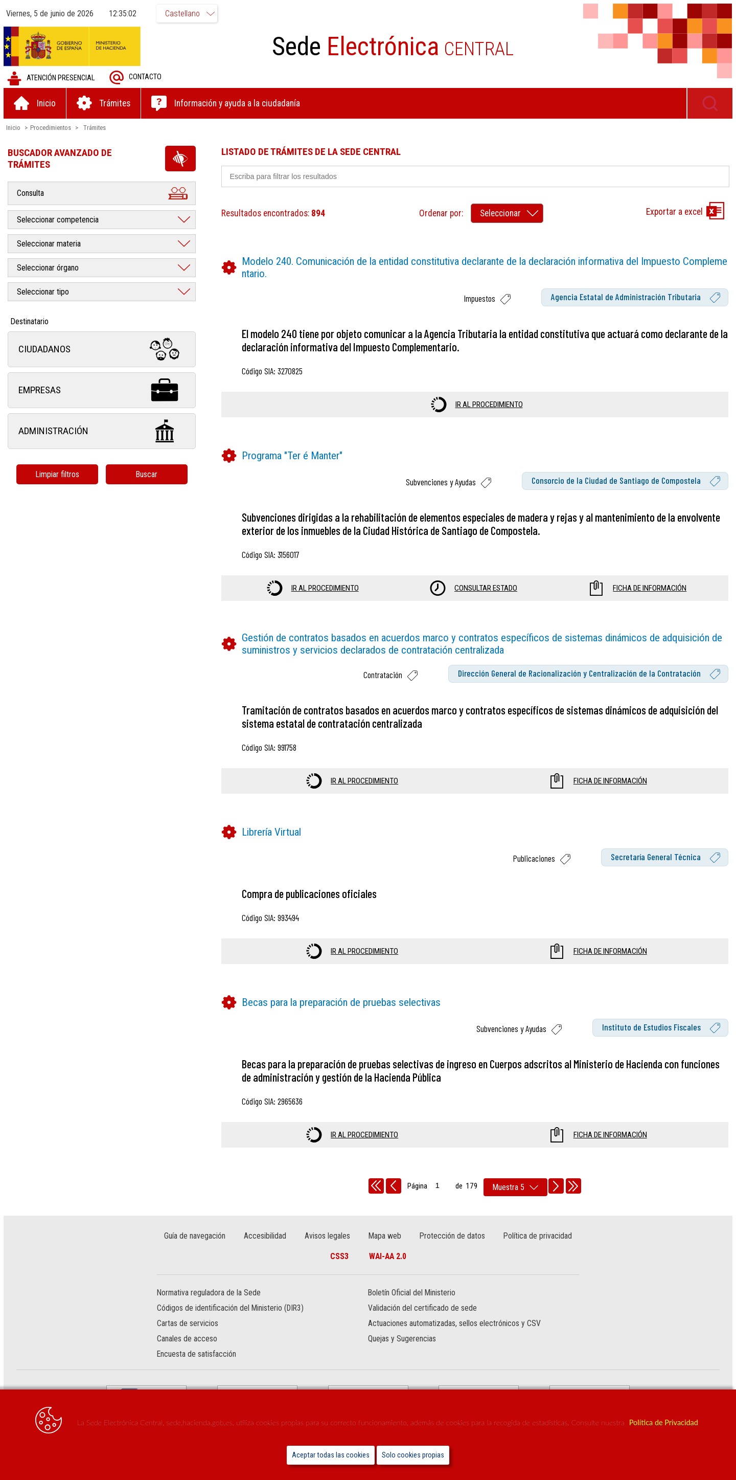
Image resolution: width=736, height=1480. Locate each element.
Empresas (103, 390)
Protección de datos (452, 1236)
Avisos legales (327, 1236)
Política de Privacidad (663, 1422)
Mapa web (385, 1236)
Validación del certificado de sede (422, 1309)
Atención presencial (52, 79)
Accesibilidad (265, 1236)
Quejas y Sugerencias (402, 1339)
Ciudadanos (103, 350)
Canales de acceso (188, 1339)
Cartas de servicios (188, 1324)
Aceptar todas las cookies (331, 1455)
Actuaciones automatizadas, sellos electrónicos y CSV (454, 1324)
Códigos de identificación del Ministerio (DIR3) (231, 1309)
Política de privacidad (537, 1236)
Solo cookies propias (413, 1455)
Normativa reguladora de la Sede (210, 1293)
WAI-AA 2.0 (387, 1257)
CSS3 (339, 1257)
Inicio (15, 128)
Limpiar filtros (59, 475)
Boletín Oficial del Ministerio (411, 1293)
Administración (103, 431)
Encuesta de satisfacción (197, 1355)
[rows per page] (515, 1188)
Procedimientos (52, 128)
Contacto (137, 78)
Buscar (148, 475)
